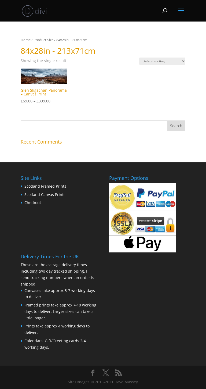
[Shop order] (162, 61)
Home (26, 39)
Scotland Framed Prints (45, 186)
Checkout (32, 202)
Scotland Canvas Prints (44, 194)
